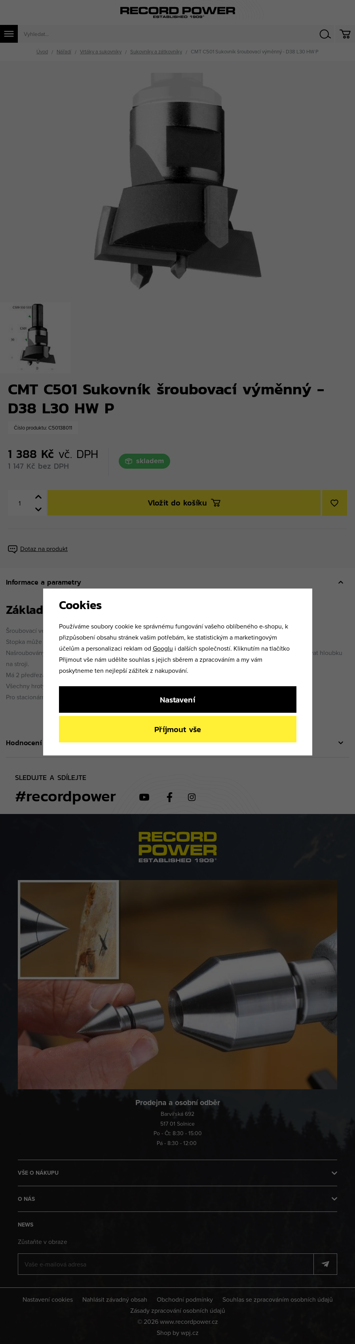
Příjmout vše (177, 729)
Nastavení (177, 699)
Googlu (163, 648)
